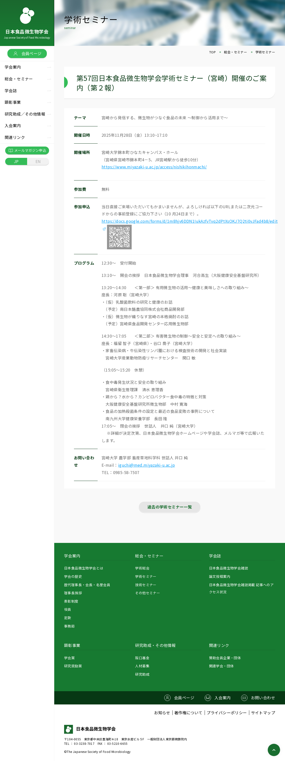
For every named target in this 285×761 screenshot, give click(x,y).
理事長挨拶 (73, 592)
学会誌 (215, 556)
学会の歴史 (73, 576)
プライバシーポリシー (227, 712)
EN (38, 161)
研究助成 (142, 674)
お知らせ (162, 712)
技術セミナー (145, 584)
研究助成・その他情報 (155, 645)
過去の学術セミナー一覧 (169, 507)
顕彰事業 (72, 645)
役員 (67, 609)
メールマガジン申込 (27, 150)
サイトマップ (263, 712)
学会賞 (69, 657)
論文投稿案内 (219, 576)
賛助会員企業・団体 (225, 657)
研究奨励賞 (73, 665)
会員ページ (27, 53)
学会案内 (72, 556)
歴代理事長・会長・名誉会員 (87, 584)
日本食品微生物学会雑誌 (228, 568)
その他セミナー (147, 592)
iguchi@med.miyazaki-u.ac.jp (146, 465)
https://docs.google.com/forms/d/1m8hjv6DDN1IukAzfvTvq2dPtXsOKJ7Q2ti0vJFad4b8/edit (190, 221)
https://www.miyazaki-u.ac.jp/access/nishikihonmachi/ (154, 167)
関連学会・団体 (221, 665)
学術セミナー (145, 576)
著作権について (188, 712)
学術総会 (142, 568)
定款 (67, 617)
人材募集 (142, 665)
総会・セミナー (149, 556)
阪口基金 (142, 657)
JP (16, 161)
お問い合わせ (263, 698)
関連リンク (219, 645)
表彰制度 (71, 601)
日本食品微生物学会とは (83, 568)
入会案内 (13, 125)
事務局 (69, 626)
